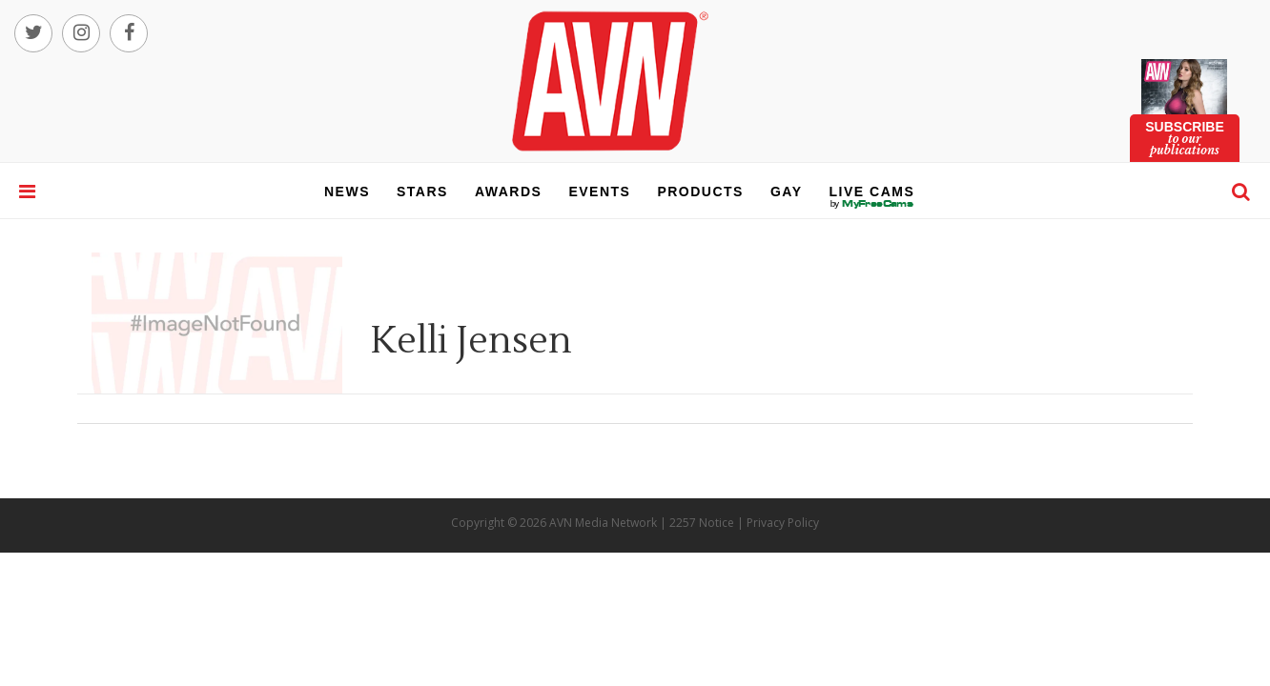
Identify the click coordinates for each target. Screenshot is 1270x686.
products (700, 191)
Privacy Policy (783, 522)
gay (786, 191)
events (599, 191)
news (347, 191)
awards (508, 191)
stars (422, 191)
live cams (872, 203)
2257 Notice (701, 522)
